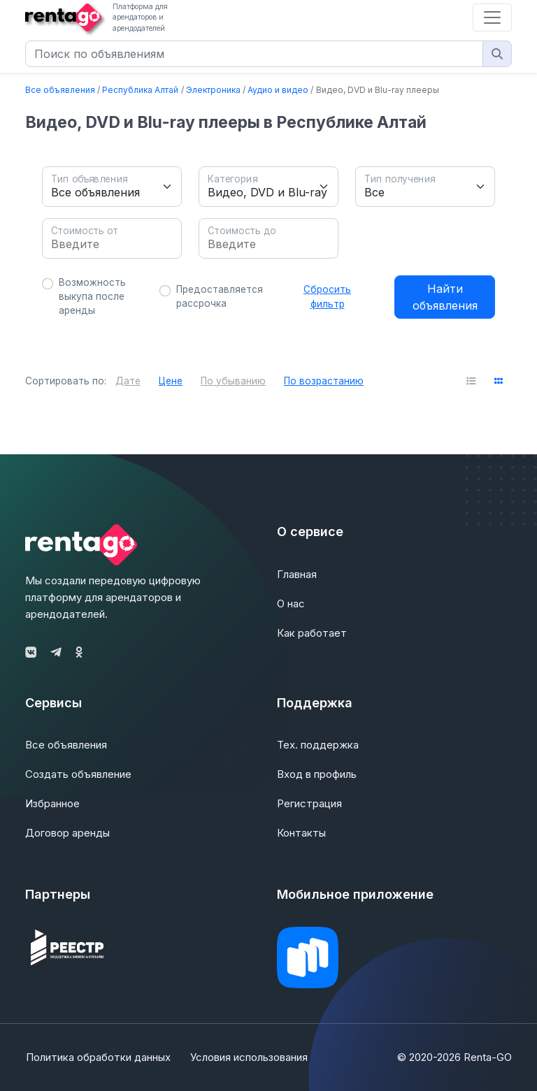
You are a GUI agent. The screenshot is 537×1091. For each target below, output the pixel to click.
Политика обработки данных (97, 1057)
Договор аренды (67, 832)
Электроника (213, 90)
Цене (170, 380)
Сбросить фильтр (327, 296)
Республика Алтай (140, 90)
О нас (291, 603)
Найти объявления (445, 297)
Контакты (301, 832)
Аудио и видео (278, 90)
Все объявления (60, 90)
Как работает (312, 633)
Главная (297, 574)
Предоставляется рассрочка (219, 296)
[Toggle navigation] (492, 17)
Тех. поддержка (318, 744)
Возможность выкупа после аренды (92, 297)
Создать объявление (78, 774)
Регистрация (309, 803)
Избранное (52, 803)
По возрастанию (324, 380)
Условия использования (249, 1057)
